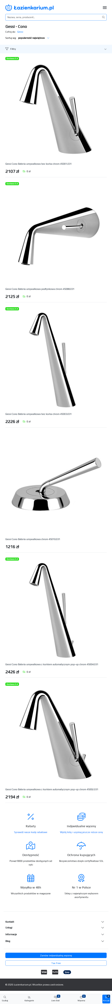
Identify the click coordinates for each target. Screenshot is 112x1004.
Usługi (8, 927)
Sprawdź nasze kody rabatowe (30, 832)
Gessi (20, 31)
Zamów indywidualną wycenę (56, 955)
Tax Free (56, 963)
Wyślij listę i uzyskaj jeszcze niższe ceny (81, 832)
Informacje (11, 934)
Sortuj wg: (27, 37)
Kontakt (9, 921)
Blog (7, 941)
